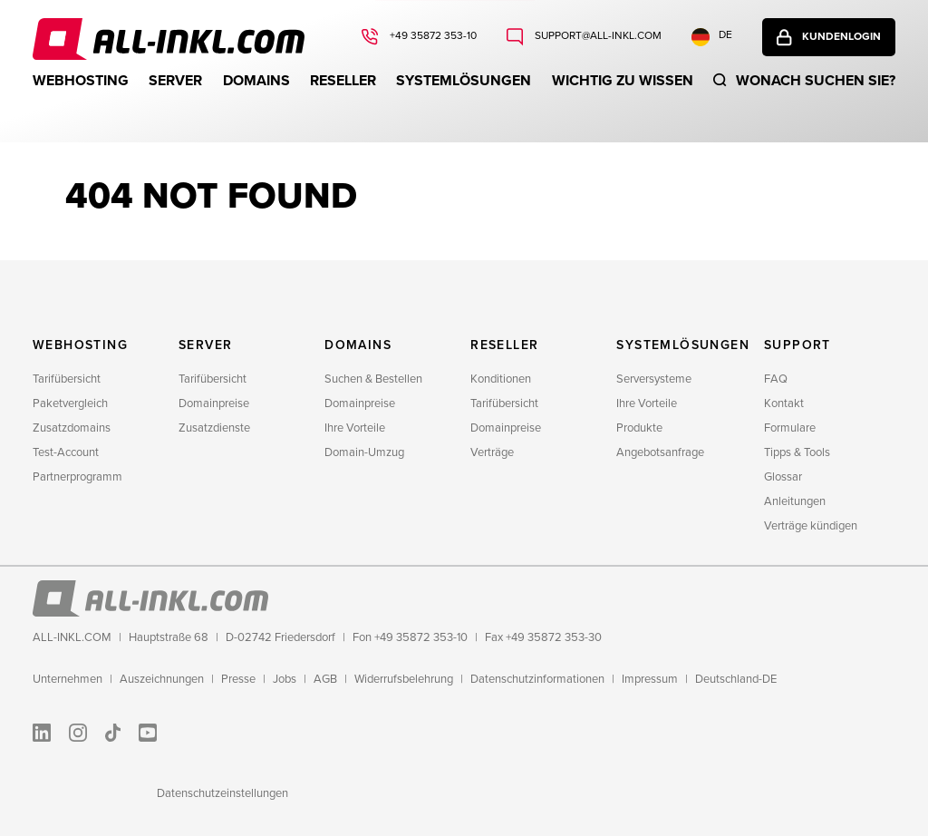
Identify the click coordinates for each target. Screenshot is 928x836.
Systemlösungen (463, 81)
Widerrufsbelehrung (403, 679)
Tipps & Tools (797, 452)
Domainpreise (214, 403)
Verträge (492, 452)
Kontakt (784, 403)
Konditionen (500, 379)
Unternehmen (67, 679)
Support (797, 345)
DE (711, 37)
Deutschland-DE (736, 679)
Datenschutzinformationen (537, 679)
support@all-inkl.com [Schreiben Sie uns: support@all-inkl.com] (597, 36)
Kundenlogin (841, 37)
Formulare (790, 428)
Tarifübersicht (67, 379)
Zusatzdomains (72, 428)
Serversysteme (653, 379)
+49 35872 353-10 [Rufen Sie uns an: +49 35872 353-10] (432, 36)
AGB (325, 679)
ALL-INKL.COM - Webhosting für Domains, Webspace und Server (168, 39)
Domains (256, 81)
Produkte (639, 428)
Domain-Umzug (364, 452)
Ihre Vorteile (354, 428)
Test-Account (66, 452)
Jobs (284, 679)
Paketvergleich (70, 403)
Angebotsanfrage (660, 452)
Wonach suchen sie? (815, 81)
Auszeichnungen (162, 679)
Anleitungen (795, 501)
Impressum (650, 679)
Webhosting (81, 81)
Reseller (343, 81)
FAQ (776, 379)
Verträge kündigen (810, 526)
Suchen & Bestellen (373, 379)
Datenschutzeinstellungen (222, 793)
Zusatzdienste (214, 428)
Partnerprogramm (77, 477)
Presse (238, 679)
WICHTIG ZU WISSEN (622, 81)
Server (175, 81)
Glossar (783, 477)
